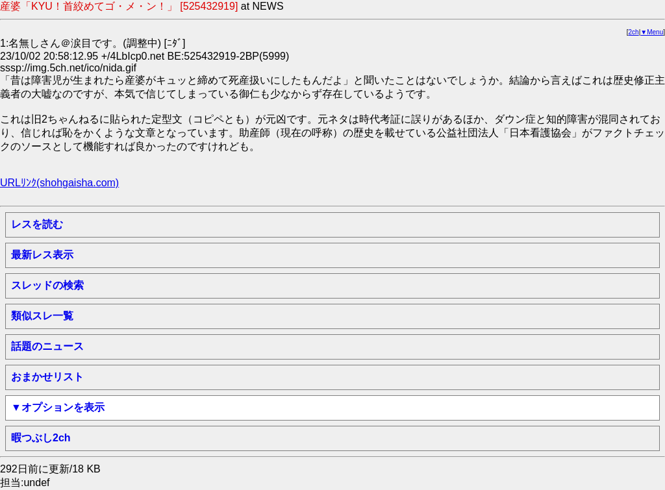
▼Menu (651, 32)
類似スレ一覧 (42, 315)
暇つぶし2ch (41, 437)
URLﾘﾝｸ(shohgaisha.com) (59, 182)
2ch (634, 32)
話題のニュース (47, 346)
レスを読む (37, 224)
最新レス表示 (42, 254)
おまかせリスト (47, 376)
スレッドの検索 (47, 285)
